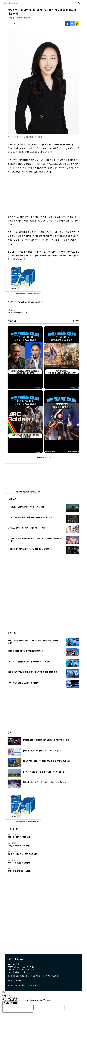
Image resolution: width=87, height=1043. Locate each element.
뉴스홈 (10, 981)
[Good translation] (6, 1003)
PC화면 (18, 981)
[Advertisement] (43, 194)
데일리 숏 (12, 320)
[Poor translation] (14, 1003)
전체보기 (76, 321)
